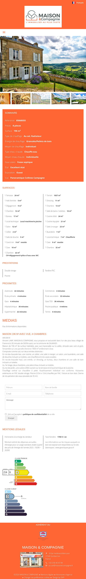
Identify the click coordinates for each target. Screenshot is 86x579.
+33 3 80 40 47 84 (56, 563)
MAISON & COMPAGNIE (43, 547)
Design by (58, 577)
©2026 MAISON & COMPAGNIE (26, 574)
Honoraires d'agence (64, 574)
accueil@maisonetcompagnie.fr (61, 565)
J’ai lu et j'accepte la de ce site (31, 414)
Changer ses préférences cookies (37, 577)
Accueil (43, 16)
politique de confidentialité (35, 414)
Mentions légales (47, 574)
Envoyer (11, 418)
